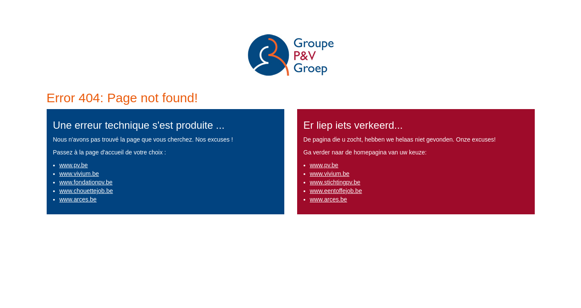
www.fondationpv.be (86, 182)
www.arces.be (78, 199)
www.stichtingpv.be (335, 182)
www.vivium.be (79, 173)
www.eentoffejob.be (336, 190)
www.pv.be (74, 165)
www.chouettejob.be (86, 190)
